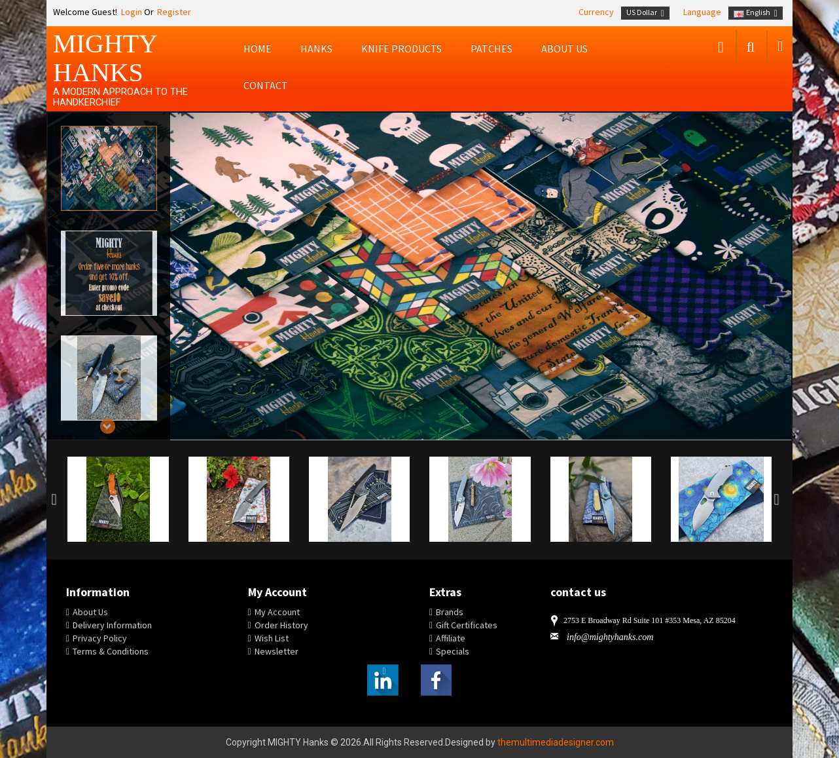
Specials (452, 651)
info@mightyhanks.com (610, 637)
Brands (449, 612)
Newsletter (276, 651)
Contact (265, 85)
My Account (277, 612)
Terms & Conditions (111, 651)
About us (564, 48)
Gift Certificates (466, 625)
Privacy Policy (100, 638)
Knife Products (401, 48)
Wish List (272, 638)
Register (174, 12)
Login (130, 12)
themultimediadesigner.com (555, 742)
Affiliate (450, 638)
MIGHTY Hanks (105, 58)
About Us (90, 612)
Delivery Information (112, 625)
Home (257, 48)
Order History (281, 625)
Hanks (316, 48)
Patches (491, 48)
